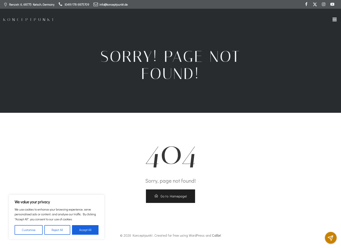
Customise (28, 230)
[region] (56, 217)
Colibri (216, 235)
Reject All (57, 230)
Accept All (85, 230)
